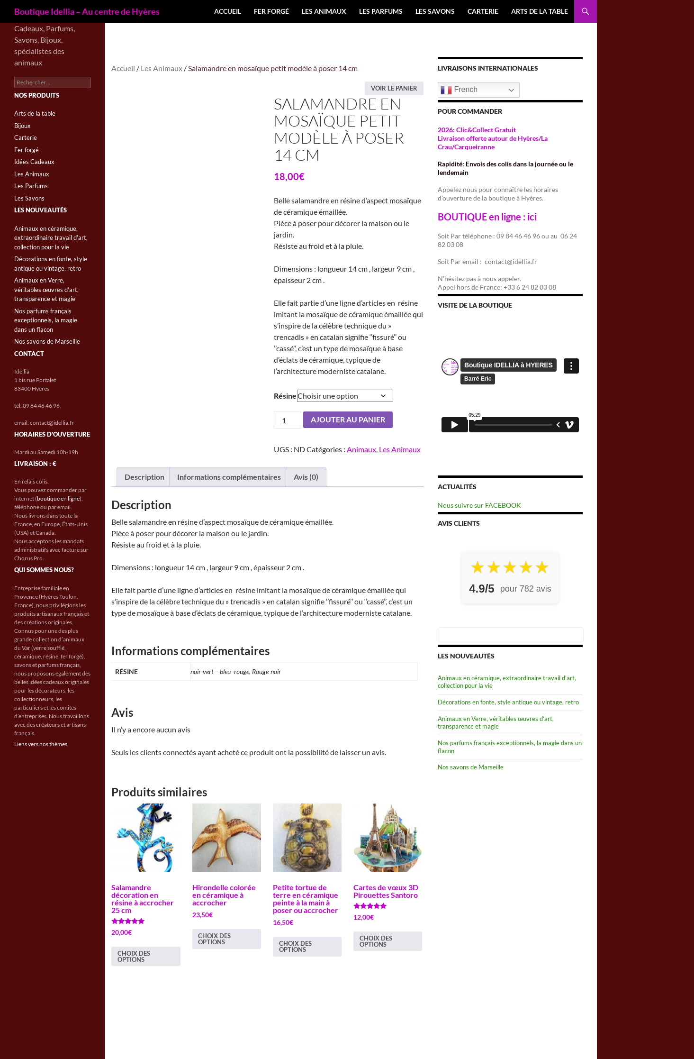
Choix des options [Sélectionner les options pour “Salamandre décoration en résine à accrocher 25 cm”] (133, 956)
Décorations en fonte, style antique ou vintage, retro (508, 702)
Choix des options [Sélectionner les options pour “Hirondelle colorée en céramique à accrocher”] (214, 939)
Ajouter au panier (348, 419)
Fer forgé (271, 11)
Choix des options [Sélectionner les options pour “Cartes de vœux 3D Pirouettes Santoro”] (376, 941)
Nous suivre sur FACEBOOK (479, 505)
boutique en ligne (58, 498)
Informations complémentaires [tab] (229, 476)
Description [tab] (144, 476)
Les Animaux (324, 11)
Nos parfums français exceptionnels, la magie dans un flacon (45, 320)
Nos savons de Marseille (471, 767)
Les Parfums (381, 11)
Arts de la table (539, 11)
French (459, 90)
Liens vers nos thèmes (40, 744)
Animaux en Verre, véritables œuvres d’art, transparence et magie (496, 722)
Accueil (227, 11)
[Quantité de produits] (287, 420)
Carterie (483, 11)
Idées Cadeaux (34, 161)
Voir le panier (394, 88)
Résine (285, 395)
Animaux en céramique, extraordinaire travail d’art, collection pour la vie (51, 238)
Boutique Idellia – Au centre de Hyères (87, 11)
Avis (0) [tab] (306, 476)
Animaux (361, 449)
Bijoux (22, 125)
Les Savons (435, 11)
